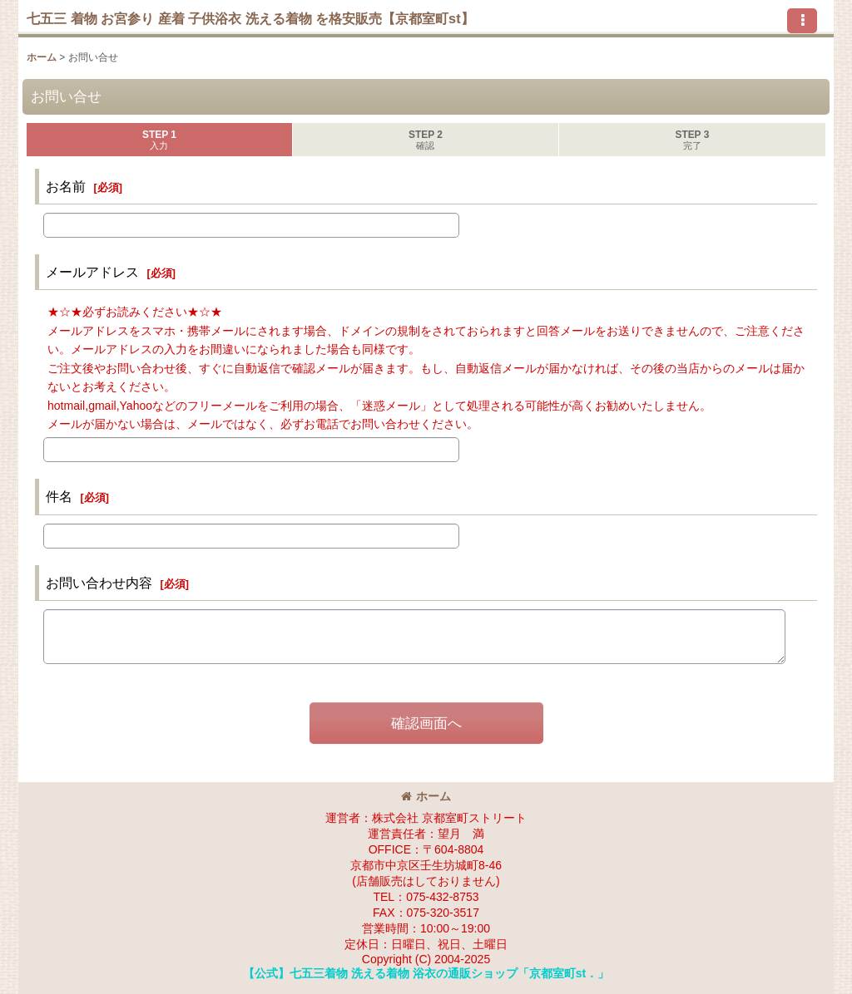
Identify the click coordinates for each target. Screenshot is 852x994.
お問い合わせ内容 (99, 582)
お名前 (66, 186)
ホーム (426, 796)
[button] (802, 20)
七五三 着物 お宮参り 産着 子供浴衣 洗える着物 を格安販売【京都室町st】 (250, 18)
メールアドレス (92, 271)
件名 (59, 496)
